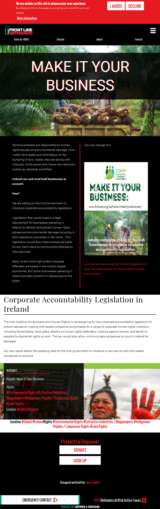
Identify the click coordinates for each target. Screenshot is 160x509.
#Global (22, 409)
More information (27, 18)
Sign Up (80, 460)
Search (138, 39)
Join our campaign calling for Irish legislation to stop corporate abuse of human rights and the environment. (115, 268)
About (99, 39)
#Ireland (33, 409)
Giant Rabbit (92, 482)
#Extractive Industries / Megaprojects (108, 421)
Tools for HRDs (21, 39)
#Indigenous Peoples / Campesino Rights (51, 398)
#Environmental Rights (22, 392)
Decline (134, 6)
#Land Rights (15, 403)
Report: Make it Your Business (25, 378)
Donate (60, 39)
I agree (116, 6)
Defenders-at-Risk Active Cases (117, 500)
